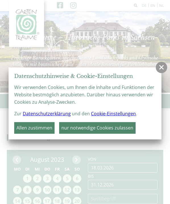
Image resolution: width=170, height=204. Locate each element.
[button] (161, 67)
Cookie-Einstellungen (113, 113)
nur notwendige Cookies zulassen (97, 128)
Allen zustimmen (34, 128)
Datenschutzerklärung (47, 113)
